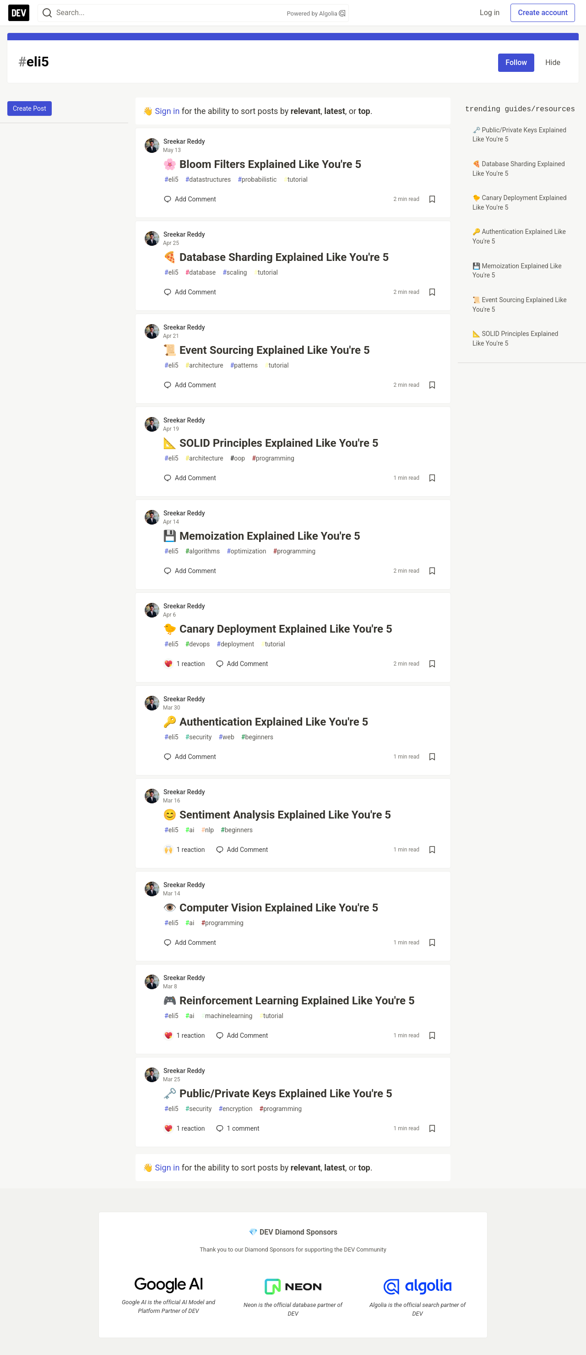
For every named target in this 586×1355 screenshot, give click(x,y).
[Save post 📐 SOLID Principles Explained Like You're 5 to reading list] (432, 478)
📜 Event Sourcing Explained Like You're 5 (266, 350)
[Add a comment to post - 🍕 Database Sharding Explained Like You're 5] (190, 292)
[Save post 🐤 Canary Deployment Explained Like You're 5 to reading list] (432, 664)
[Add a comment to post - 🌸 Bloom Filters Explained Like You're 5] (190, 199)
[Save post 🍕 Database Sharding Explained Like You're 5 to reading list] (432, 292)
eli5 (171, 179)
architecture (204, 365)
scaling (234, 272)
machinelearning (226, 1016)
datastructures (208, 179)
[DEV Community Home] (18, 13)
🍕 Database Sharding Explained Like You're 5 (276, 257)
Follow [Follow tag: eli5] (516, 62)
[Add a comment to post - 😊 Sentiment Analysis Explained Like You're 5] (184, 849)
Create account (543, 12)
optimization (246, 551)
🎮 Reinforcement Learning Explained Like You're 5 (289, 1000)
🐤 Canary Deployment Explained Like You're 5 (277, 629)
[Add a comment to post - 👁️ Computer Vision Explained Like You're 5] (190, 942)
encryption (235, 1109)
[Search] (47, 13)
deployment (235, 644)
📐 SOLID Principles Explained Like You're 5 (271, 443)
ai (190, 830)
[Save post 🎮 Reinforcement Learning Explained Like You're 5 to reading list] (432, 1035)
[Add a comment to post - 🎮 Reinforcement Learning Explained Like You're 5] (184, 1035)
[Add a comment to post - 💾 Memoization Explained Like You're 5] (190, 571)
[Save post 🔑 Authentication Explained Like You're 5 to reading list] (432, 757)
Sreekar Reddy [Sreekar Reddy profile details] (184, 141)
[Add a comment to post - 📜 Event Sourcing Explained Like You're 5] (190, 385)
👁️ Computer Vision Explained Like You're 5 (270, 907)
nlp (207, 830)
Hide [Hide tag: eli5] (552, 62)
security (198, 737)
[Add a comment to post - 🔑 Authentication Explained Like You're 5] (190, 756)
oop (237, 458)
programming (273, 458)
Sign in (167, 111)
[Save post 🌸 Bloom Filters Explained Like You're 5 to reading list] (432, 199)
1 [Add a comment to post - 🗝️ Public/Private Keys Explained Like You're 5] (237, 1128)
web (226, 737)
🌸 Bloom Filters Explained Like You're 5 (262, 164)
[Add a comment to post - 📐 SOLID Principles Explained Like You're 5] (190, 478)
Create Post (29, 108)
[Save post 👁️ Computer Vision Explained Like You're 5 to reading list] (432, 942)
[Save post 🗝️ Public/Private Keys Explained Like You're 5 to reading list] (432, 1128)
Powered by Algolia (316, 13)
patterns (244, 365)
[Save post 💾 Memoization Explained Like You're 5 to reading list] (432, 571)
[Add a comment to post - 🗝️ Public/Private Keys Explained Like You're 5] (184, 1128)
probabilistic (257, 179)
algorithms (202, 551)
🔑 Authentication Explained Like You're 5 (265, 721)
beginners (257, 737)
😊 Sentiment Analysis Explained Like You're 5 (277, 814)
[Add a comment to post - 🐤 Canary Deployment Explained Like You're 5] (184, 664)
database (200, 272)
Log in (489, 12)
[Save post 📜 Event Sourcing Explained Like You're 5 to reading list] (432, 385)
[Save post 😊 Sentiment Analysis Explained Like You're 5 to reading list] (432, 849)
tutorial (295, 179)
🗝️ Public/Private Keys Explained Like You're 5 (277, 1093)
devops (197, 644)
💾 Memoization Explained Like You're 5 (261, 536)
